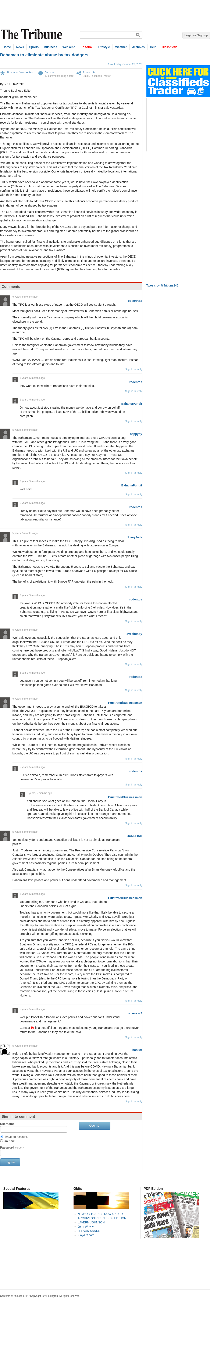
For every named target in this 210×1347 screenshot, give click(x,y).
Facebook (96, 75)
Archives (138, 47)
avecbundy (134, 634)
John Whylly (86, 1226)
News (20, 47)
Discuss (49, 72)
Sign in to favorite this (20, 72)
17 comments (52, 75)
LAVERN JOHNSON (91, 1222)
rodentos (135, 382)
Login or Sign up (196, 35)
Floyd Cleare (86, 1235)
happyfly (136, 434)
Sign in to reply (133, 369)
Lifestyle (104, 47)
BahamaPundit (131, 403)
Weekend (69, 47)
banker (137, 1050)
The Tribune (32, 34)
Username (7, 1124)
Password (12, 1147)
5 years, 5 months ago (25, 296)
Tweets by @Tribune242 (162, 285)
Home (7, 47)
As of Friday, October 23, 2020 (125, 64)
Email (86, 75)
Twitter (106, 75)
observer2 (135, 300)
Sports (34, 47)
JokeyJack (134, 537)
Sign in (10, 1162)
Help (153, 47)
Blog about (67, 75)
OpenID (94, 1125)
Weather (121, 47)
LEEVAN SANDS (89, 1231)
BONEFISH (134, 836)
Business (50, 47)
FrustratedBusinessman (125, 702)
